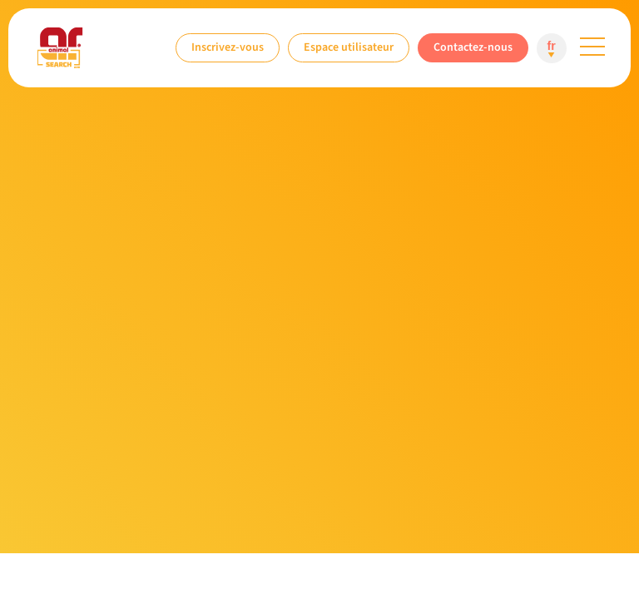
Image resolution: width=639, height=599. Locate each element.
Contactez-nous (473, 47)
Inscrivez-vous (227, 47)
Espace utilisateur (349, 47)
